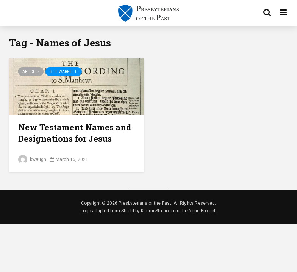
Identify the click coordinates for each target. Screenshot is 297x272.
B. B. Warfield (64, 72)
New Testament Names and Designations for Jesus (74, 133)
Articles (30, 72)
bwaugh (32, 159)
